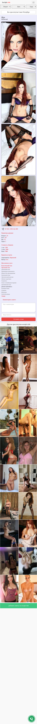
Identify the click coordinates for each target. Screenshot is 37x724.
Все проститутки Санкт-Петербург (18, 12)
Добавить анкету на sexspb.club (18, 605)
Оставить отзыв (18, 319)
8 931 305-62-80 (11, 229)
